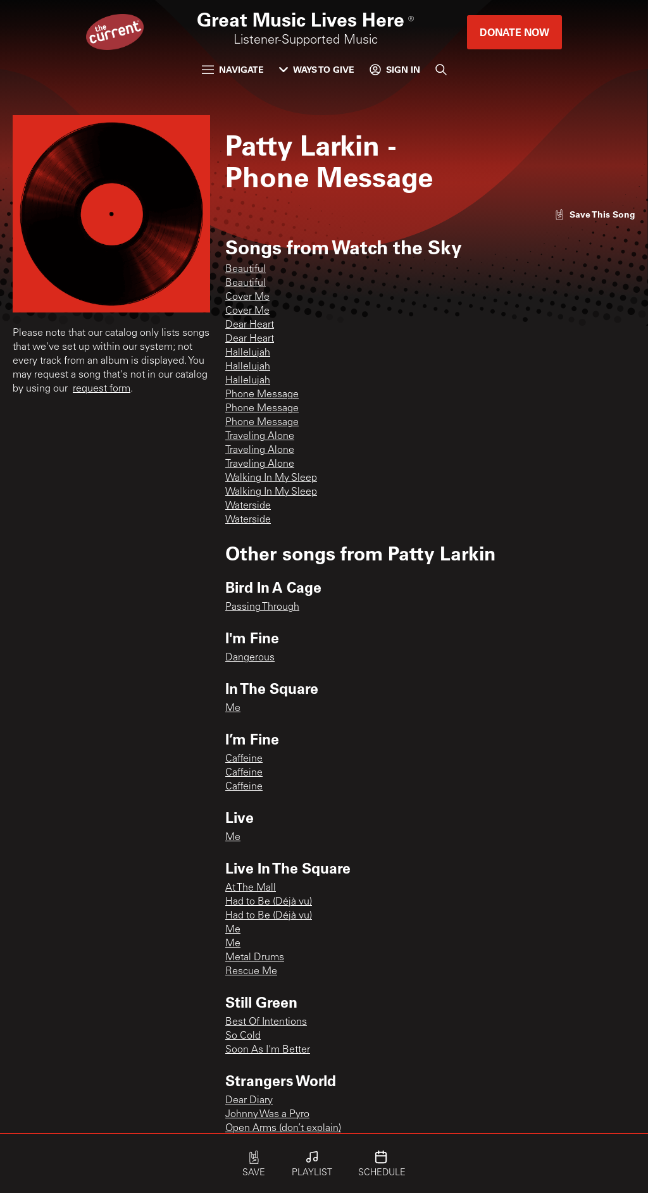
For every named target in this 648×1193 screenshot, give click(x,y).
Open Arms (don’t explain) (283, 1128)
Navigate (233, 69)
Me (232, 708)
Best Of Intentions (266, 1022)
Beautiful (245, 269)
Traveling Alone (259, 436)
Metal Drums (254, 958)
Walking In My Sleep (271, 478)
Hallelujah (247, 353)
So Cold (243, 1036)
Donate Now (514, 32)
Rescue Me (251, 972)
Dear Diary (249, 1101)
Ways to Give (316, 69)
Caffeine (244, 759)
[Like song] (594, 214)
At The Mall (250, 888)
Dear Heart (249, 325)
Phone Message (262, 395)
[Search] (441, 69)
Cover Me (247, 297)
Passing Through (262, 607)
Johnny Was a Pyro (267, 1115)
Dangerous (250, 658)
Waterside (248, 506)
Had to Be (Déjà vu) (268, 902)
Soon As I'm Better (267, 1050)
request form (101, 389)
